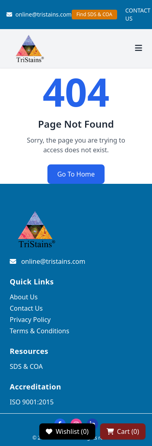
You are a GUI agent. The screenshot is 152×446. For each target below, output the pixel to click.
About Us (24, 296)
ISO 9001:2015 (32, 402)
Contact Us (26, 308)
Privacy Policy (30, 319)
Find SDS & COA (94, 14)
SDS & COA (26, 366)
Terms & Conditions (39, 330)
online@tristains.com (39, 14)
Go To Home (76, 174)
